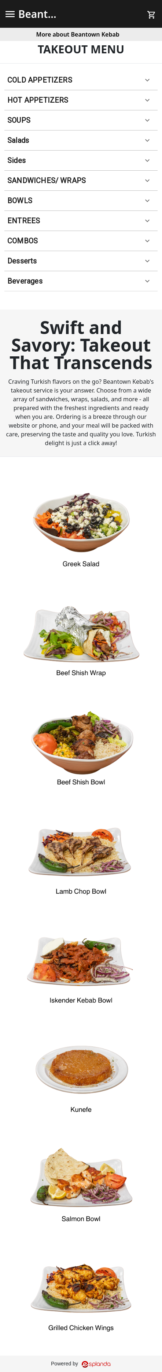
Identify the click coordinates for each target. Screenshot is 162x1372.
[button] (81, 80)
